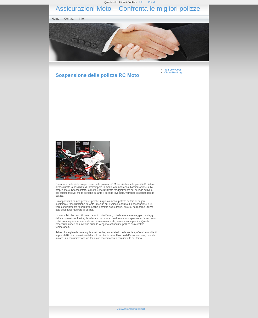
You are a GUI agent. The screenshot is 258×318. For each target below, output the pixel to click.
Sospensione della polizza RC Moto (97, 75)
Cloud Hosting (173, 72)
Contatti (69, 18)
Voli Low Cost (172, 69)
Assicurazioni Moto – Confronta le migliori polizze (128, 8)
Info (81, 18)
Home (55, 18)
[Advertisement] (106, 109)
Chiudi (151, 2)
